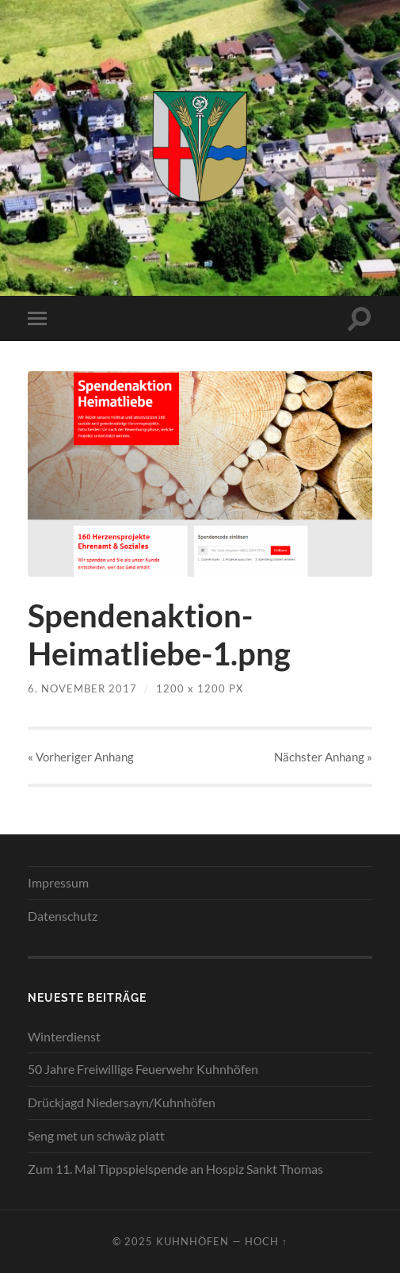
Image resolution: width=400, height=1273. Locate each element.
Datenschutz (62, 915)
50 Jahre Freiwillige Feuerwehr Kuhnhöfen (143, 1068)
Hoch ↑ (266, 1241)
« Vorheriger (81, 757)
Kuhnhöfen (192, 1241)
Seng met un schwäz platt (96, 1135)
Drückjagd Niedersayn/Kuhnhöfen (121, 1102)
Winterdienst (64, 1036)
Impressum (58, 882)
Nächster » (323, 757)
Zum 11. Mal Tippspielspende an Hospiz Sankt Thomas (175, 1168)
